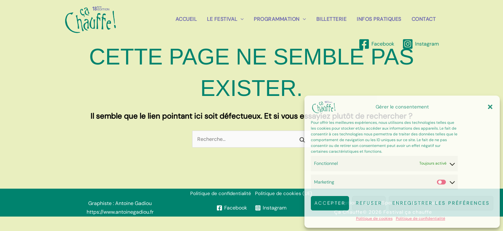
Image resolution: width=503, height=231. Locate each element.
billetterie (331, 19)
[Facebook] (376, 43)
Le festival (225, 19)
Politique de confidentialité (420, 218)
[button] (490, 107)
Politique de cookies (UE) (283, 193)
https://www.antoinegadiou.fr (120, 212)
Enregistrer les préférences (441, 203)
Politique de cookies (374, 218)
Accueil (186, 19)
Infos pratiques (379, 19)
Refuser (369, 203)
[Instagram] (420, 43)
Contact (424, 19)
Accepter (329, 203)
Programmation (280, 19)
